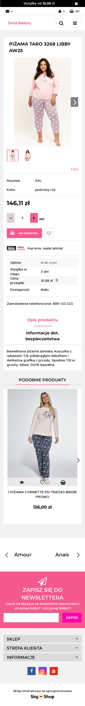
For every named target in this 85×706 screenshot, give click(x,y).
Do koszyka (24, 233)
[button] (74, 11)
